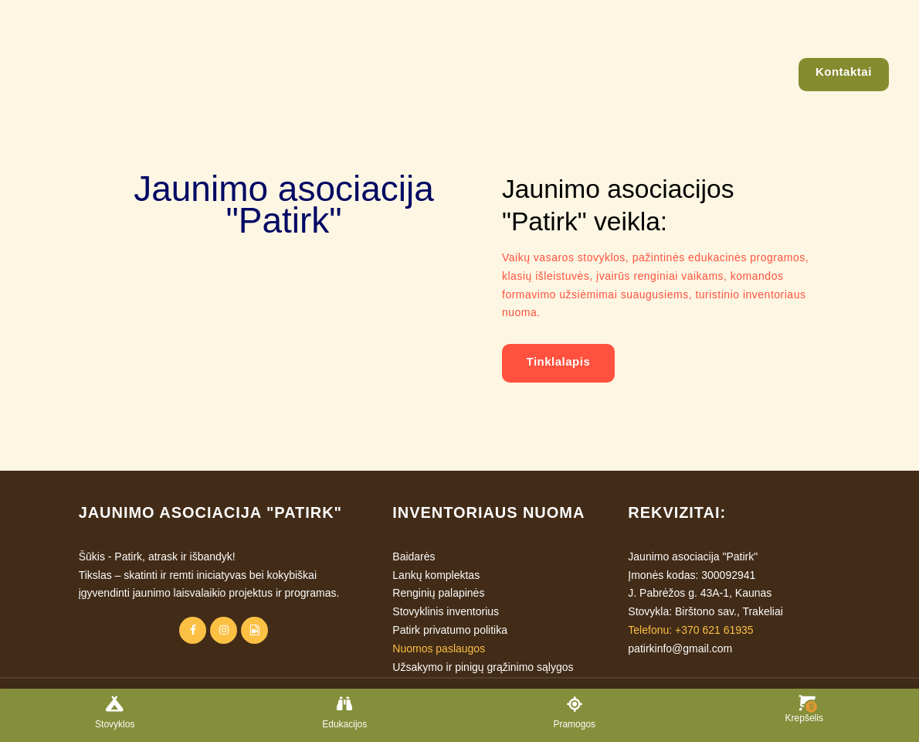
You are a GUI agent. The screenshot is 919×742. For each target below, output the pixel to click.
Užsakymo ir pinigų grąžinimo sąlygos (482, 667)
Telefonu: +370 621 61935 (690, 630)
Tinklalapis (559, 361)
